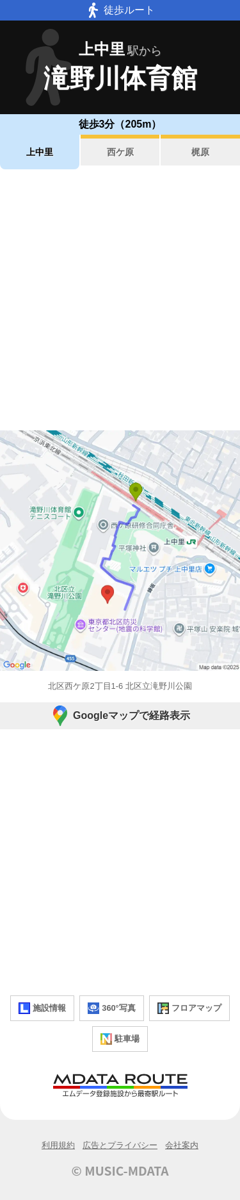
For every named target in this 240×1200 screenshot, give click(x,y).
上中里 (39, 152)
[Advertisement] (120, 300)
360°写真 (111, 1008)
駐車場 (120, 1039)
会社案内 (181, 1145)
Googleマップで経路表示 (120, 716)
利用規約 (58, 1145)
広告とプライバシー (120, 1145)
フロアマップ (189, 1008)
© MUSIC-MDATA (120, 1170)
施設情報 (42, 1008)
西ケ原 (120, 152)
